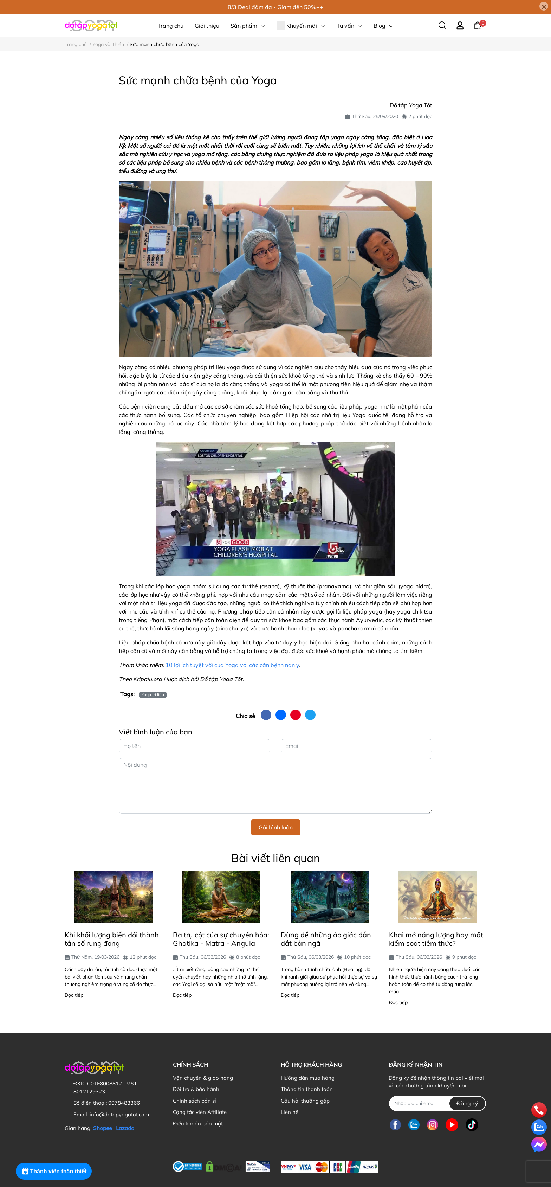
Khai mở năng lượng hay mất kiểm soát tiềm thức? (436, 939)
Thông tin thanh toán (307, 1089)
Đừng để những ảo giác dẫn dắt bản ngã (326, 939)
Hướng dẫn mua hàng (308, 1077)
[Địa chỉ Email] (437, 1103)
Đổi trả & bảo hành (196, 1089)
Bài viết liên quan (275, 858)
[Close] (543, 6)
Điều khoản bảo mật (198, 1123)
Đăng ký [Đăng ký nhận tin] (467, 1103)
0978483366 (124, 1102)
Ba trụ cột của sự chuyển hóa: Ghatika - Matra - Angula (221, 939)
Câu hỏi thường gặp (305, 1100)
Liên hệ (289, 1112)
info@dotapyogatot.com (119, 1114)
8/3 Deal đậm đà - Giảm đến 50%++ (275, 7)
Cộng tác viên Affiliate (200, 1112)
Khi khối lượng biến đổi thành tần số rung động (112, 939)
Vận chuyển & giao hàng (203, 1077)
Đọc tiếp (74, 995)
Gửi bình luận (276, 827)
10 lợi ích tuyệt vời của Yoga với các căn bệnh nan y (232, 664)
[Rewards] (54, 1172)
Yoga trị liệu (153, 694)
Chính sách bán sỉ (194, 1100)
